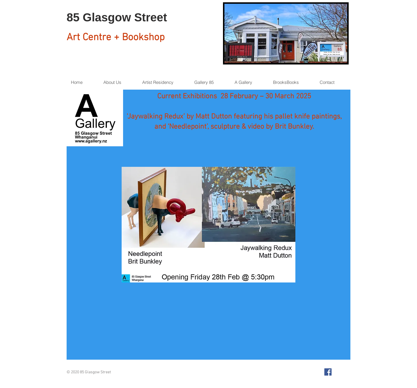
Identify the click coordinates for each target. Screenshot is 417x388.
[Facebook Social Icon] (328, 372)
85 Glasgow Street (117, 17)
